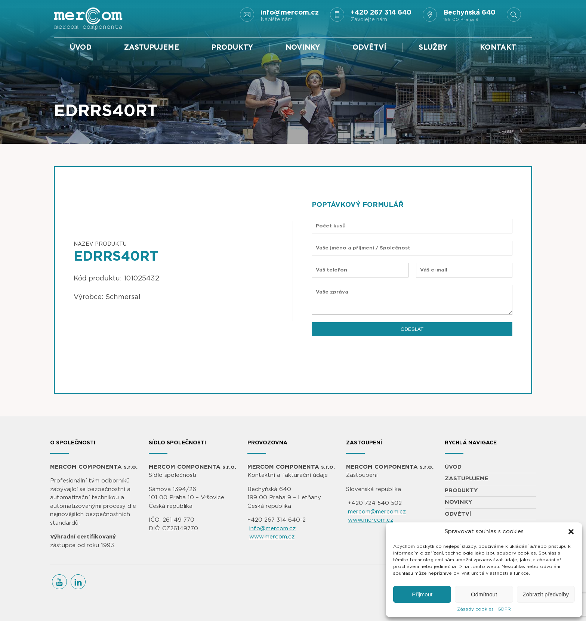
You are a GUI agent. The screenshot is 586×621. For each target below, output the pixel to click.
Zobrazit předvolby (546, 594)
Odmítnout (484, 594)
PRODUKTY (232, 47)
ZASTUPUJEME (151, 47)
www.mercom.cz (271, 537)
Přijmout (422, 594)
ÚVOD (81, 47)
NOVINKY (303, 47)
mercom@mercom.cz (377, 512)
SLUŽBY (433, 47)
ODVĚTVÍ (369, 47)
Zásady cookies (475, 609)
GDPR (504, 609)
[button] (571, 531)
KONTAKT (498, 47)
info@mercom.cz (272, 528)
